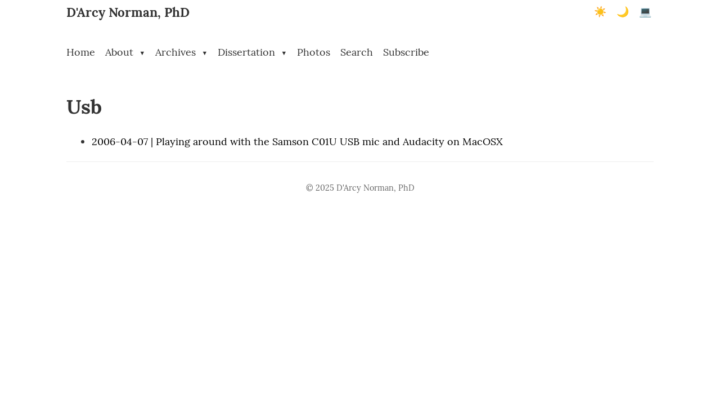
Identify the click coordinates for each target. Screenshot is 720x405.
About (125, 52)
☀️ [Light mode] (600, 11)
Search (356, 52)
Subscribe (406, 52)
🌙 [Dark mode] (622, 11)
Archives (181, 52)
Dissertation (252, 52)
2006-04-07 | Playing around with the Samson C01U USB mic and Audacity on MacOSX (297, 141)
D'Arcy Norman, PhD (128, 12)
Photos (313, 52)
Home (80, 52)
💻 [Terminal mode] (645, 11)
